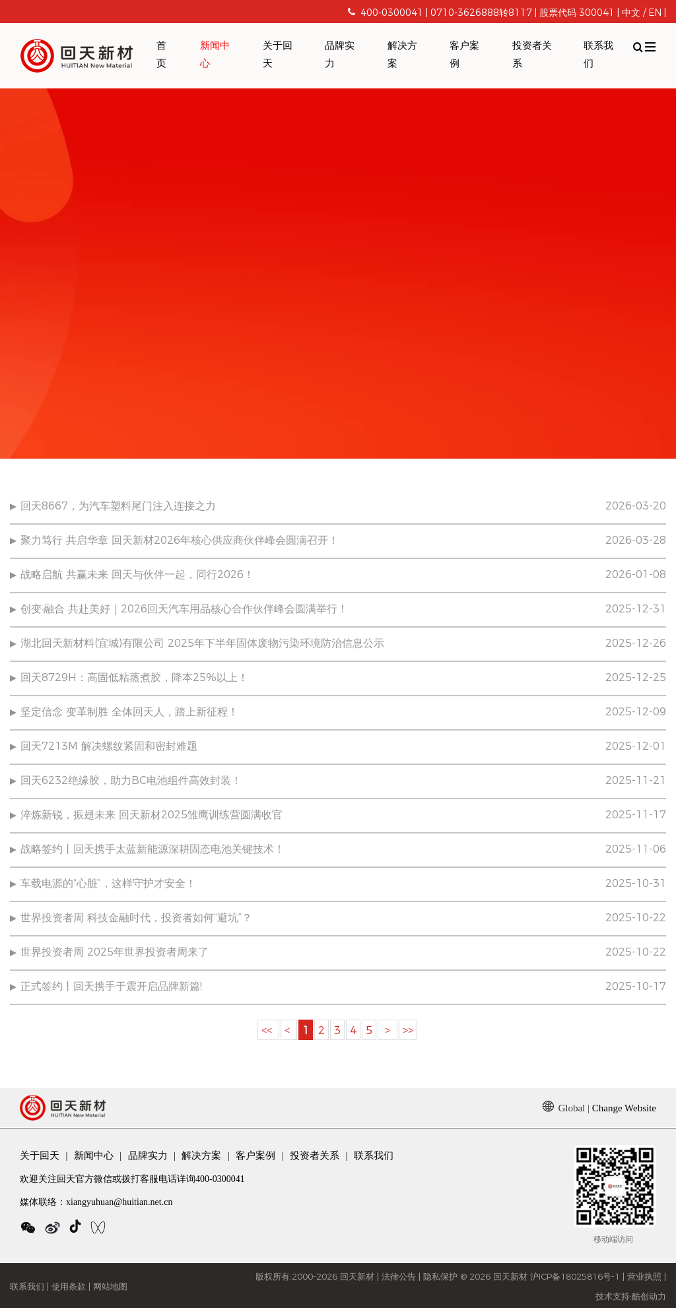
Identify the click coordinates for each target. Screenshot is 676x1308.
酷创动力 (649, 1296)
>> (408, 1031)
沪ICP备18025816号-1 (575, 1277)
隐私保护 (440, 1277)
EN (654, 13)
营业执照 (644, 1277)
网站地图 (110, 1287)
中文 (631, 13)
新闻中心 (215, 55)
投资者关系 (532, 55)
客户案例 (464, 55)
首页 (161, 55)
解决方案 (402, 55)
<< (268, 1031)
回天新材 (357, 1277)
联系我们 (598, 55)
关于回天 (277, 55)
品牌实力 (340, 55)
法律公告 (399, 1277)
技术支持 (612, 1296)
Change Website (624, 1108)
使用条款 (68, 1287)
